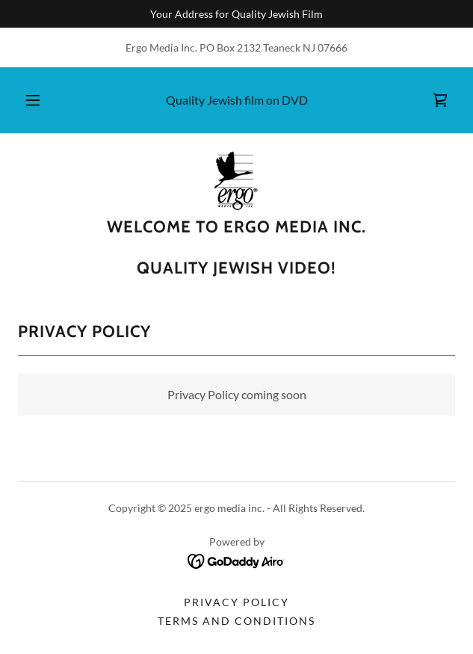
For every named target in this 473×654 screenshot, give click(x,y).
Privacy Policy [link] (236, 602)
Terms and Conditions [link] (236, 620)
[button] (38, 100)
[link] (440, 100)
